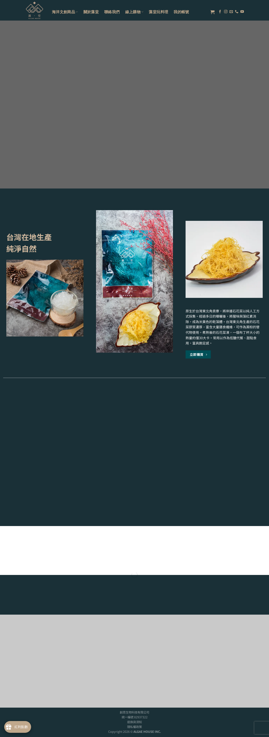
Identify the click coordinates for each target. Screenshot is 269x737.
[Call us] (236, 12)
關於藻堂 (91, 12)
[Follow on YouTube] (242, 12)
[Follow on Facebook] (220, 12)
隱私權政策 (134, 726)
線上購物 (134, 12)
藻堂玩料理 (158, 12)
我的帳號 (181, 12)
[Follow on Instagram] (225, 12)
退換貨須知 (134, 722)
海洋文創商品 (65, 12)
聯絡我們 (112, 12)
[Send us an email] (231, 12)
